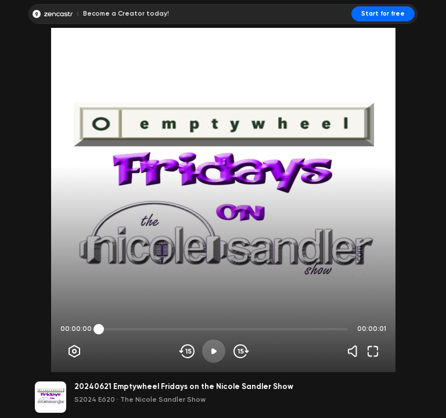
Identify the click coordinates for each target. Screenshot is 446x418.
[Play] (213, 351)
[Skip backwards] (187, 351)
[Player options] (74, 351)
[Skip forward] (240, 351)
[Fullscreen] (373, 351)
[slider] (98, 329)
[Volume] (355, 351)
